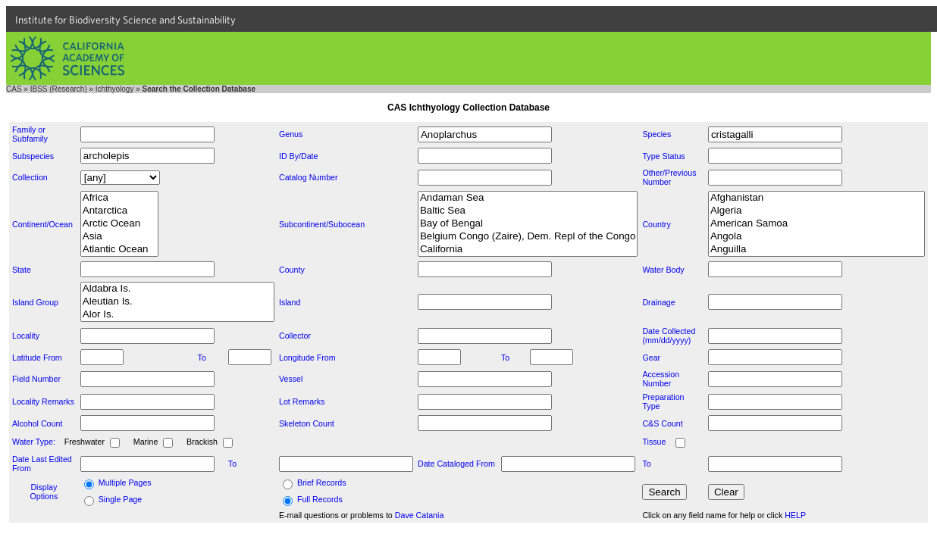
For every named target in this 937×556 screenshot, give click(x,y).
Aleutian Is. (177, 301)
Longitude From (307, 357)
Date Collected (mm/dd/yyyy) (668, 335)
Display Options (44, 492)
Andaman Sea (527, 198)
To (202, 357)
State (21, 269)
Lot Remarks (301, 401)
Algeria (816, 211)
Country (656, 224)
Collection (30, 177)
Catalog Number (308, 177)
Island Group (35, 302)
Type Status (663, 156)
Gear (651, 357)
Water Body (663, 269)
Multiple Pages (125, 482)
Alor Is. (177, 314)
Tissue (654, 441)
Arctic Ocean (119, 223)
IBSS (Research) (58, 89)
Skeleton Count (306, 423)
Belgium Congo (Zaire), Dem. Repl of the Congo (527, 236)
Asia (119, 236)
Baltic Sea (527, 211)
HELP (795, 515)
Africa (119, 198)
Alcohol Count (37, 423)
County (292, 269)
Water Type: (33, 441)
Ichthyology (115, 89)
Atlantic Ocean (119, 249)
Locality (25, 335)
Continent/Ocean (42, 224)
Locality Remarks (43, 401)
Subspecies (33, 156)
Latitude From (37, 357)
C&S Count (662, 423)
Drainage (658, 302)
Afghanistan (816, 198)
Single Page (120, 499)
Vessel (290, 378)
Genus (290, 134)
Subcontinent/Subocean (322, 224)
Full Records (320, 499)
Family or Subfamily (30, 134)
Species (656, 134)
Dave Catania (419, 515)
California (527, 249)
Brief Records (321, 482)
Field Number (36, 378)
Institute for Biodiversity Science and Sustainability (125, 20)
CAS (14, 89)
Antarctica (119, 211)
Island (289, 302)
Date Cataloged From (456, 463)
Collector (295, 335)
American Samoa (816, 223)
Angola (816, 236)
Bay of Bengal (527, 223)
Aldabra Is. (177, 289)
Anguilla (816, 249)
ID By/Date (298, 156)
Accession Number (660, 379)
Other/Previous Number (669, 177)
